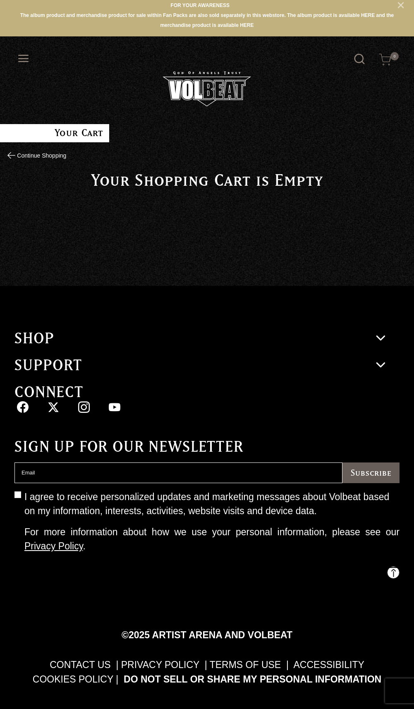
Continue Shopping (40, 155)
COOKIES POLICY (73, 679)
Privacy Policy (53, 546)
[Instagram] (84, 407)
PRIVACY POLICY (161, 664)
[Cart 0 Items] (385, 59)
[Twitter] (53, 407)
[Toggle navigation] (23, 58)
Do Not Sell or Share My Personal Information (252, 679)
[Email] (178, 472)
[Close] (401, 5)
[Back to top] (393, 572)
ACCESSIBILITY (329, 664)
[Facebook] (22, 407)
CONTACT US (80, 664)
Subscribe (371, 472)
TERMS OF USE (245, 664)
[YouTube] (115, 407)
